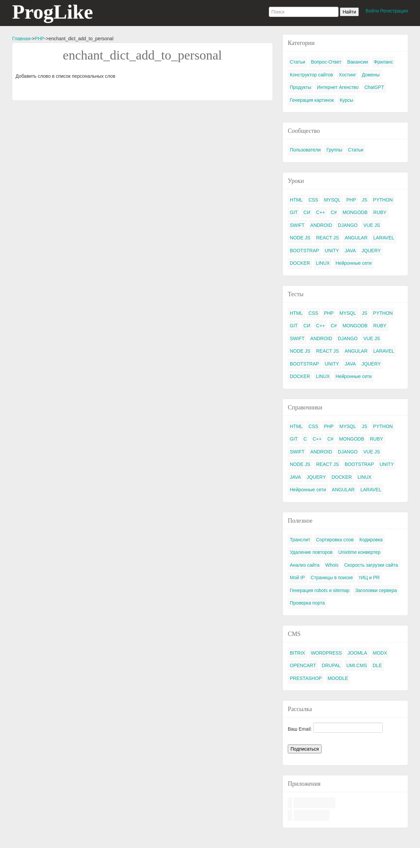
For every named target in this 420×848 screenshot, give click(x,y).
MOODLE (338, 678)
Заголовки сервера (376, 590)
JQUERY (371, 250)
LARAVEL (383, 237)
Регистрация (394, 11)
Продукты (300, 87)
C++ (320, 212)
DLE (377, 665)
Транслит (300, 539)
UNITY (332, 250)
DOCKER (300, 263)
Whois (332, 565)
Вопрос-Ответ (326, 62)
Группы (334, 149)
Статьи (297, 62)
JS (364, 200)
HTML (296, 200)
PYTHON (383, 200)
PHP (39, 38)
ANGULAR (356, 237)
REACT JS (327, 237)
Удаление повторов (311, 552)
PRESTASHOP (306, 678)
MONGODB (355, 212)
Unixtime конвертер (360, 552)
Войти (372, 11)
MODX (380, 653)
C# (334, 212)
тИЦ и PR (369, 577)
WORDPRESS (326, 653)
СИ (306, 212)
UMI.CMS (356, 665)
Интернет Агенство (337, 87)
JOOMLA (357, 653)
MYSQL (332, 200)
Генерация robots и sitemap (319, 590)
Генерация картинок (312, 100)
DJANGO (347, 225)
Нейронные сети (353, 263)
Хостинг (347, 74)
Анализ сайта (305, 565)
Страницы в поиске (332, 577)
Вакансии (357, 62)
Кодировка (371, 539)
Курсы (346, 100)
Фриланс (383, 62)
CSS (313, 200)
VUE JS (371, 225)
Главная (21, 38)
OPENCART (303, 665)
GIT (294, 212)
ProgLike (52, 12)
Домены (371, 74)
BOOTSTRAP (304, 250)
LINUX (323, 263)
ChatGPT (374, 87)
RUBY (380, 212)
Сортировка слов (334, 539)
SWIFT (297, 225)
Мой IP (297, 577)
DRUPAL (331, 665)
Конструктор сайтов (311, 74)
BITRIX (297, 653)
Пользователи (305, 149)
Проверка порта (307, 603)
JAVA (350, 250)
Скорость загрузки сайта (371, 565)
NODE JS (300, 237)
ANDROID (321, 225)
